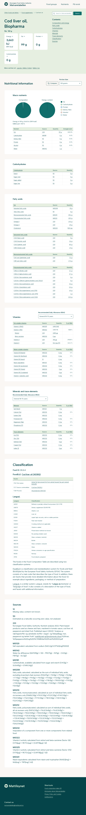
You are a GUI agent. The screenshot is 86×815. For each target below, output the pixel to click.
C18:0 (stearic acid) (19, 248)
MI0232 (55, 228)
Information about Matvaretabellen (55, 791)
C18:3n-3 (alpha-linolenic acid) (22, 274)
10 (43, 359)
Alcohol (16, 145)
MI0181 (44, 135)
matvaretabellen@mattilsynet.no (14, 805)
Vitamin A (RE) (18, 330)
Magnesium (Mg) (19, 422)
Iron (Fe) (16, 435)
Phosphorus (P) (18, 425)
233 (43, 132)
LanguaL (16, 584)
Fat (15, 132)
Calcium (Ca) (17, 412)
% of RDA (69, 323)
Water (15, 148)
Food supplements (27, 12)
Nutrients (65, 4)
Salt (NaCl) (17, 409)
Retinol (17, 333)
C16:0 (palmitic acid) (20, 244)
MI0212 (55, 218)
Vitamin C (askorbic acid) (21, 376)
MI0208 (55, 208)
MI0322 (44, 330)
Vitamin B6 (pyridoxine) (21, 366)
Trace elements (57, 36)
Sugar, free (17, 183)
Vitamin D (16, 339)
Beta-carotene (19, 336)
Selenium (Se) (18, 442)
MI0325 (44, 326)
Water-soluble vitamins (21, 349)
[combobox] (62, 13)
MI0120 (44, 409)
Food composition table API (53, 788)
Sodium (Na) (17, 415)
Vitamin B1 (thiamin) (19, 353)
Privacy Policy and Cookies (53, 794)
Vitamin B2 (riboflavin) (20, 356)
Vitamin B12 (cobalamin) (21, 372)
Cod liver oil (39, 12)
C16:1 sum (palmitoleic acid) (22, 257)
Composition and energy (60, 23)
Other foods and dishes (11, 12)
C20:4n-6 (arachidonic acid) (22, 287)
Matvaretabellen (18, 5)
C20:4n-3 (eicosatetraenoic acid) (24, 284)
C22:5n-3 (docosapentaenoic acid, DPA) (26, 294)
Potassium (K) (18, 419)
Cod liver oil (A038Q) (31, 474)
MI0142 (44, 148)
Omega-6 (16, 225)
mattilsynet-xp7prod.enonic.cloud (48, 636)
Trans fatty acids (19, 211)
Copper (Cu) (17, 445)
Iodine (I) (16, 448)
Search (77, 13)
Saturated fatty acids (20, 208)
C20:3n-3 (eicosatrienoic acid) (23, 277)
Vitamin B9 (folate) (19, 369)
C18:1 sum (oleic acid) (20, 261)
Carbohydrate (18, 135)
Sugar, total (17, 177)
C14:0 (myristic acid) (20, 241)
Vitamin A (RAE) (18, 326)
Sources (55, 41)
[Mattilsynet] (14, 786)
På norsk (76, 4)
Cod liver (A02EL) (36, 487)
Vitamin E (16, 343)
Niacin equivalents (19, 362)
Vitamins (55, 31)
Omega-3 (16, 221)
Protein (16, 142)
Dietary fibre (17, 139)
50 (43, 139)
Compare (52, 83)
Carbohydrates (57, 28)
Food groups (51, 4)
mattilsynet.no (49, 797)
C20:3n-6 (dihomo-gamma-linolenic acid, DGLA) (28, 280)
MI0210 (55, 215)
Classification (56, 39)
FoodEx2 (16, 569)
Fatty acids (56, 26)
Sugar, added (17, 180)
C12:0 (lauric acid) (19, 238)
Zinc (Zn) (16, 438)
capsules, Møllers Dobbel (24, 68)
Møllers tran (36, 68)
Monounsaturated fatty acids (22, 215)
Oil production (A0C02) (38, 491)
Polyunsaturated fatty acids (22, 218)
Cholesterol (17, 228)
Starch (15, 173)
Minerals (55, 33)
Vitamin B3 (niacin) (19, 359)
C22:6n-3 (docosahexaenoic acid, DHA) (26, 297)
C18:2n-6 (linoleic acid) (20, 271)
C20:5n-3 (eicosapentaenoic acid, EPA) (25, 290)
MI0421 (44, 362)
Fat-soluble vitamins (20, 323)
